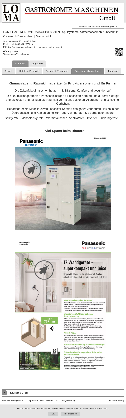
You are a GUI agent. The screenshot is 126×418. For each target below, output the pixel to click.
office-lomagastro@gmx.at (22, 47)
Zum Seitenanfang (115, 400)
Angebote (37, 63)
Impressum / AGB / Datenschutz (43, 400)
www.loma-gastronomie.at (50, 47)
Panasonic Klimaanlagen (88, 71)
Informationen (70, 414)
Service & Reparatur (57, 71)
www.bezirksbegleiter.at (13, 400)
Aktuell (8, 71)
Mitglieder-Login (69, 400)
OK (53, 414)
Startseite (20, 63)
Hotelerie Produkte (29, 71)
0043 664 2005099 (24, 44)
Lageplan (113, 71)
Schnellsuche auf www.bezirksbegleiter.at (98, 26)
